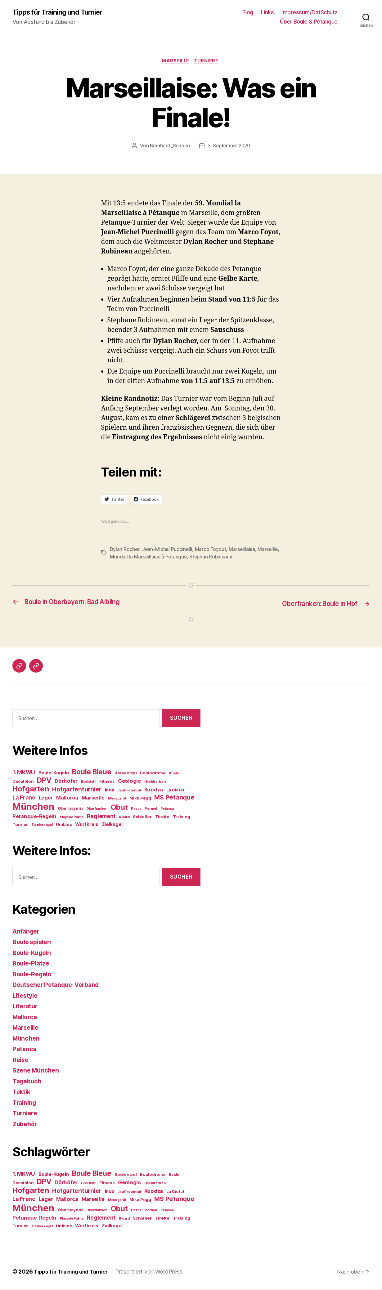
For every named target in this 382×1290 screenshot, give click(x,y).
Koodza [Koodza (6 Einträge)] (153, 790)
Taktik (21, 1092)
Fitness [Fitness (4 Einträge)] (107, 782)
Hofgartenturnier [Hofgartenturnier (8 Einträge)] (76, 790)
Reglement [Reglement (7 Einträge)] (101, 817)
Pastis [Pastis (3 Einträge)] (136, 810)
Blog (247, 12)
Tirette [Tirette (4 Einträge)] (162, 817)
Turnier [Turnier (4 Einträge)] (20, 825)
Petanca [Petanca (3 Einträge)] (167, 810)
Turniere (208, 62)
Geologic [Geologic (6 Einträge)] (129, 782)
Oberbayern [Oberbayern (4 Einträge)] (70, 809)
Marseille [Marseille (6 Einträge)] (93, 798)
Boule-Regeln (33, 975)
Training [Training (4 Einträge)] (181, 817)
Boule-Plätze (32, 964)
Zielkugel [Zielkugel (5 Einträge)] (112, 825)
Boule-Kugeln (33, 953)
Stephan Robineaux (236, 558)
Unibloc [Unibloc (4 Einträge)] (64, 825)
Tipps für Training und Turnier (61, 12)
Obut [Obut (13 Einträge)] (119, 808)
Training (25, 1103)
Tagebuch (28, 1082)
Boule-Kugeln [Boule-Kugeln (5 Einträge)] (53, 774)
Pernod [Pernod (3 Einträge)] (151, 810)
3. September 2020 (229, 147)
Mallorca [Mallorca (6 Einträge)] (67, 798)
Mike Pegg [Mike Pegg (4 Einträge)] (140, 798)
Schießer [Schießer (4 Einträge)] (142, 817)
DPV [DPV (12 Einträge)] (44, 781)
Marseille (175, 62)
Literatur (26, 1007)
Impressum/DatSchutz (309, 12)
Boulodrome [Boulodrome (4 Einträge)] (152, 773)
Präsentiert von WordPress (155, 1272)
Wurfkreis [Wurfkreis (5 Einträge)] (86, 825)
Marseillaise (243, 551)
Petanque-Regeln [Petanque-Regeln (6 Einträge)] (34, 817)
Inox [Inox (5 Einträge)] (110, 791)
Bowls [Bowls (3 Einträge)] (174, 774)
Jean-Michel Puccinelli (167, 551)
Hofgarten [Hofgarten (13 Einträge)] (30, 789)
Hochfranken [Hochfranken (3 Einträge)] (155, 783)
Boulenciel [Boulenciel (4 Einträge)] (126, 773)
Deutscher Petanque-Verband (59, 985)
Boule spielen (33, 943)
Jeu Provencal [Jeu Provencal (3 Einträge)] (129, 791)
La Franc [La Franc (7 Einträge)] (23, 798)
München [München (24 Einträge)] (33, 807)
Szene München (37, 1071)
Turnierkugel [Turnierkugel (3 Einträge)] (42, 826)
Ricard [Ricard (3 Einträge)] (124, 818)
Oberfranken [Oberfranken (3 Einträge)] (96, 810)
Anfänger (27, 932)
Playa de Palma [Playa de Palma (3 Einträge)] (71, 818)
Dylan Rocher (125, 551)
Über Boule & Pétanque (309, 22)
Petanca (24, 1050)
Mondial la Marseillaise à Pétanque (172, 558)
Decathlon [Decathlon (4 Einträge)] (23, 782)
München (26, 1039)
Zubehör (25, 1125)
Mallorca (25, 1018)
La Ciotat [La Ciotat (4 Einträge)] (175, 790)
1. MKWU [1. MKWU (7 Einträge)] (23, 773)
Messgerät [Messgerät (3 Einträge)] (117, 799)
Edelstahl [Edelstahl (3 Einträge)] (88, 783)
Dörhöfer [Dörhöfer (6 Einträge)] (66, 782)
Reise (21, 1060)
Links (267, 12)
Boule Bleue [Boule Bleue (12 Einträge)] (91, 772)
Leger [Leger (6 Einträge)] (46, 798)
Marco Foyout (211, 551)
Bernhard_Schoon (168, 147)
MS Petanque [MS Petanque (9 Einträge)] (174, 798)
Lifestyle (26, 996)
